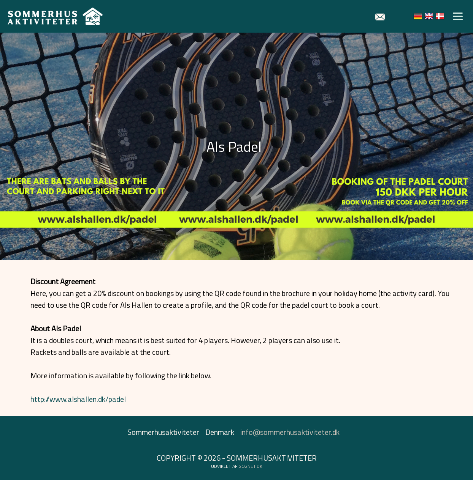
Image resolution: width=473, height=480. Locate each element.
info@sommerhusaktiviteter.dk (290, 432)
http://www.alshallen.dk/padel (78, 399)
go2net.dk (250, 466)
